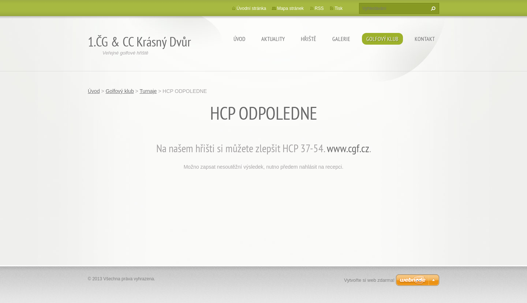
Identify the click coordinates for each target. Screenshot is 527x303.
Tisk (338, 8)
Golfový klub (382, 38)
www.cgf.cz (348, 148)
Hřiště (308, 38)
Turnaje (148, 91)
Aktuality (273, 38)
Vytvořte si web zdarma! (369, 280)
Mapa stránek (290, 8)
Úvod (239, 38)
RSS (319, 8)
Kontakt (425, 38)
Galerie (341, 38)
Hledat (432, 8)
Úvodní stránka (251, 8)
